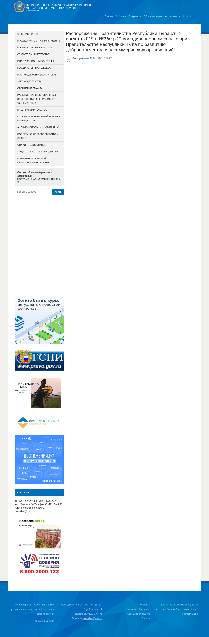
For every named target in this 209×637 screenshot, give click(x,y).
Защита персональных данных (37, 151)
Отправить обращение (138, 609)
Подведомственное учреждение (38, 40)
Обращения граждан (155, 16)
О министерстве (27, 34)
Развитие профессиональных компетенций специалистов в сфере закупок (37, 98)
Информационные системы (35, 61)
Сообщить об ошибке (138, 613)
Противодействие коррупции (36, 74)
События (121, 16)
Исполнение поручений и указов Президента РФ (39, 118)
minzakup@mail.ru (92, 618)
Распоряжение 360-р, (92, 58)
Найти (58, 191)
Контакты (175, 16)
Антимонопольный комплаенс (38, 127)
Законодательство (29, 81)
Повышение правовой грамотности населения (33, 160)
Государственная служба (34, 67)
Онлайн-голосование (31, 144)
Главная (109, 16)
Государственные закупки (34, 47)
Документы (135, 16)
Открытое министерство (33, 54)
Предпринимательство (32, 109)
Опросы (146, 618)
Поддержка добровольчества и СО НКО (37, 136)
